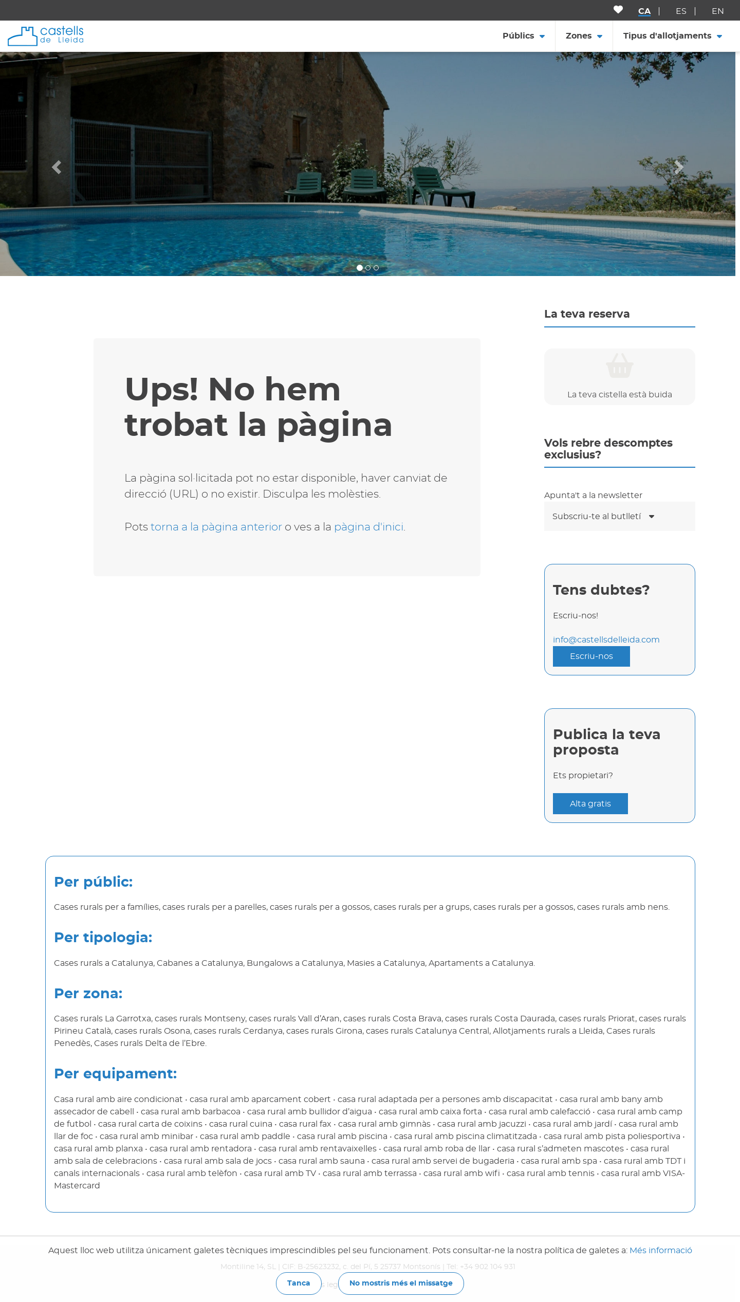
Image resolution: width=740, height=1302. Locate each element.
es (681, 11)
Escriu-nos (591, 656)
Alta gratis (590, 804)
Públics (518, 36)
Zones (579, 36)
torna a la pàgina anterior (216, 527)
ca (644, 11)
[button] (55, 163)
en (718, 11)
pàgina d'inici (368, 527)
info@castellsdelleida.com (606, 640)
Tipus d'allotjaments (667, 36)
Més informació (661, 1250)
